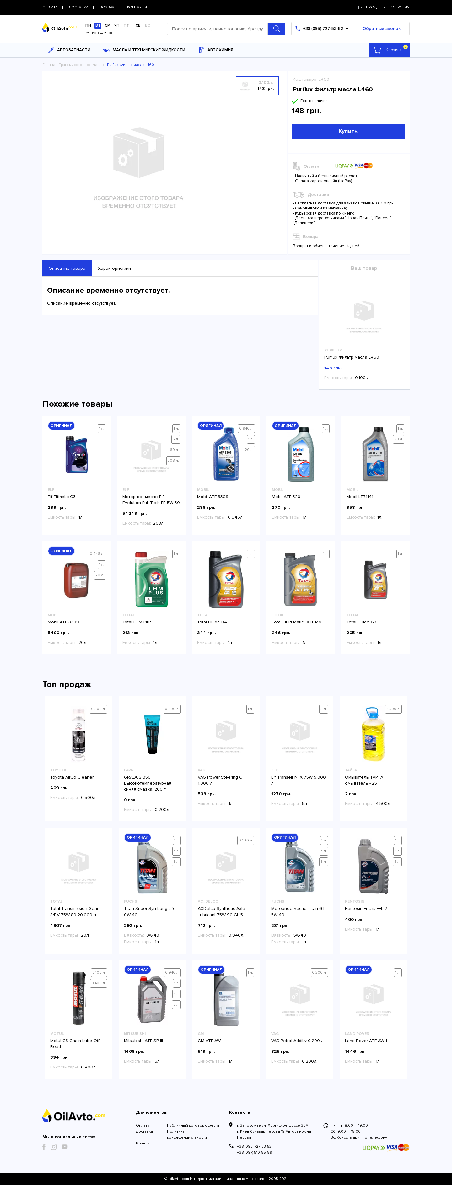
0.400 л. (98, 983)
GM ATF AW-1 (210, 1040)
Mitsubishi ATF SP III (143, 1040)
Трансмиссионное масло (81, 65)
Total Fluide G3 (361, 622)
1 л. (101, 428)
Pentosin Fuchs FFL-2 (366, 908)
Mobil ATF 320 (286, 496)
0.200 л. (172, 709)
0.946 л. (246, 428)
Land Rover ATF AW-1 (366, 1040)
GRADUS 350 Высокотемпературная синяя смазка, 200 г (147, 783)
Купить (348, 131)
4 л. (177, 851)
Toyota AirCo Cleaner (72, 777)
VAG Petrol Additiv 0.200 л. (298, 1040)
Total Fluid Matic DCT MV (296, 622)
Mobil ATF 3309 (213, 496)
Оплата (142, 1125)
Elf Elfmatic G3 (62, 496)
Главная (49, 65)
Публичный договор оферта (193, 1125)
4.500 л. (393, 709)
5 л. (176, 439)
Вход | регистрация (384, 7)
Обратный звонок (382, 28)
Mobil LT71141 (360, 496)
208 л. (173, 460)
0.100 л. (99, 972)
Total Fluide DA (212, 622)
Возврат (143, 1143)
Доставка (144, 1131)
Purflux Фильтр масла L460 (351, 357)
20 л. (249, 450)
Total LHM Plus (137, 622)
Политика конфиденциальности (187, 1134)
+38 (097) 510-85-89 (254, 1152)
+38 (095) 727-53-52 (254, 1146)
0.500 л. (98, 709)
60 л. (174, 450)
